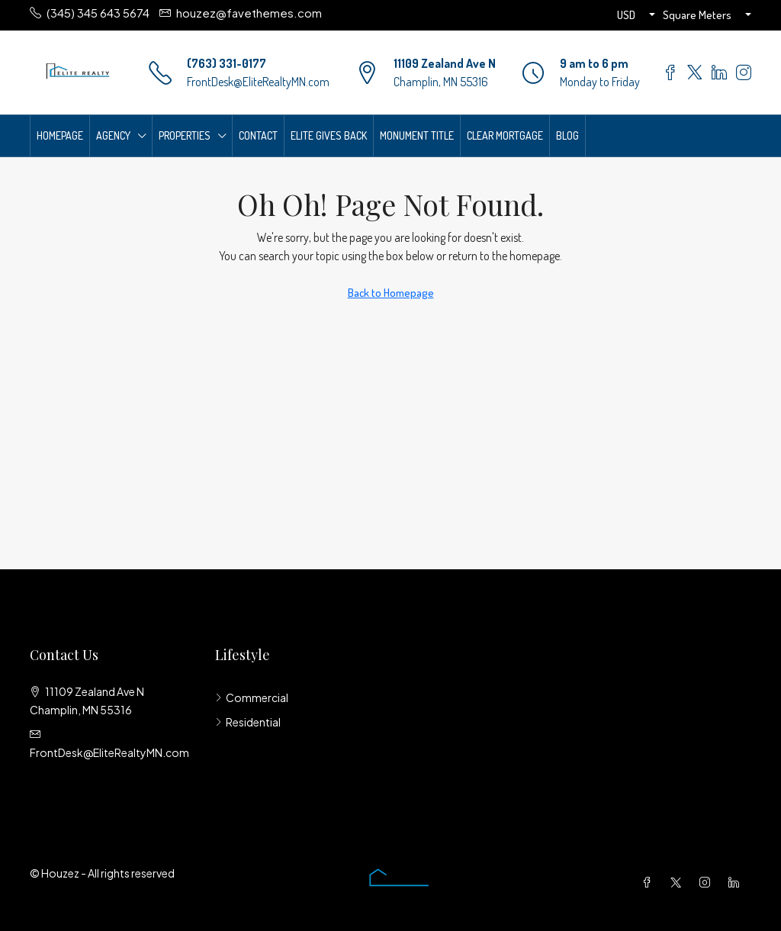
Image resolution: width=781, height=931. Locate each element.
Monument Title (417, 135)
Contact (258, 135)
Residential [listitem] (248, 722)
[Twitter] (678, 882)
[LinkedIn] (736, 882)
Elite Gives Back (329, 135)
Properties (185, 135)
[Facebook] (649, 882)
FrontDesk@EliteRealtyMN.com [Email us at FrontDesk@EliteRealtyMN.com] (109, 752)
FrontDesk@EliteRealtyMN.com (258, 81)
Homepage (60, 135)
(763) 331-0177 (226, 63)
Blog (567, 135)
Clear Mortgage (505, 135)
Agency (113, 135)
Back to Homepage (391, 292)
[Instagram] (707, 882)
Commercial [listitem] (251, 697)
